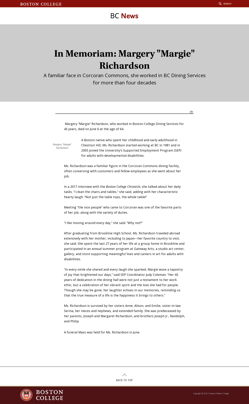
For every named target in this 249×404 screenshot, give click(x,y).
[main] (124, 205)
